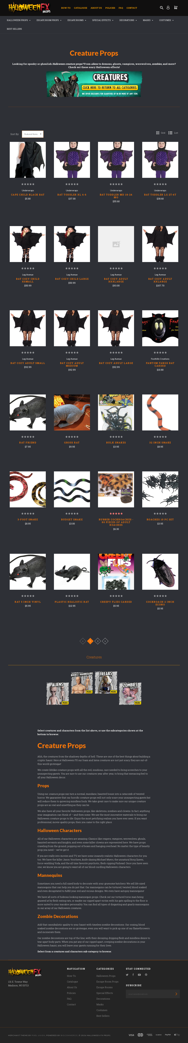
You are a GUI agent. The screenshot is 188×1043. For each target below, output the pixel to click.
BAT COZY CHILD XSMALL (27, 280)
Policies (110, 8)
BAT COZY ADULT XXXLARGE (116, 280)
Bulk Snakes (116, 442)
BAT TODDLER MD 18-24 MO (116, 196)
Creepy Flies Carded (116, 601)
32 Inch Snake (160, 442)
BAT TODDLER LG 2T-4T (160, 194)
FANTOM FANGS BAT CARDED (160, 364)
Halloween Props (18, 20)
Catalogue (80, 8)
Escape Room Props (49, 20)
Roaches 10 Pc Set (160, 519)
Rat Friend (27, 442)
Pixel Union (38, 1035)
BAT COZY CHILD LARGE (72, 278)
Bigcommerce (69, 1035)
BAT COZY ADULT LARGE (116, 363)
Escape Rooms (77, 20)
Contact (131, 8)
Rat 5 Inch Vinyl (28, 601)
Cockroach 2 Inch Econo (160, 603)
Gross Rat (72, 442)
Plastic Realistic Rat (72, 601)
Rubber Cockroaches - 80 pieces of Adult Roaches (116, 522)
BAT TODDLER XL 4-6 (71, 194)
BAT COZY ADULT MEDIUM (72, 364)
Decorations (128, 20)
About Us (96, 8)
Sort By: (14, 134)
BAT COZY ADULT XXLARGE (160, 280)
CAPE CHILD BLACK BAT (28, 194)
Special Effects (102, 20)
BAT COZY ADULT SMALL (27, 363)
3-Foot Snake (28, 519)
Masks (148, 20)
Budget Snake (72, 519)
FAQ (121, 8)
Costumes (166, 20)
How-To (66, 8)
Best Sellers (14, 29)
